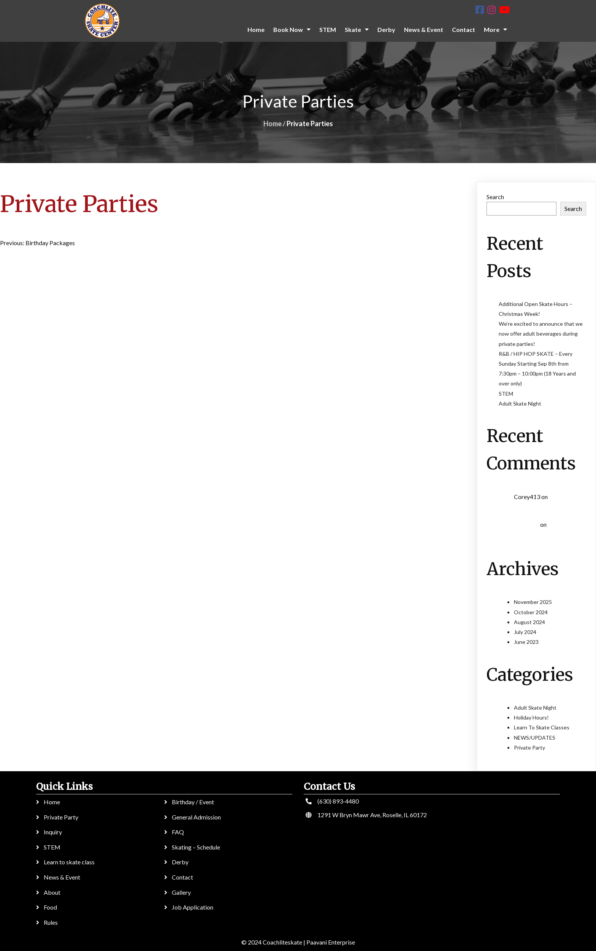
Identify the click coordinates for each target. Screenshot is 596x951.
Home (272, 123)
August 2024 (529, 622)
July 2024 (525, 632)
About (52, 892)
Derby (180, 861)
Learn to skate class (69, 861)
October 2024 (531, 612)
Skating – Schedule (196, 847)
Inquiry (53, 831)
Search (495, 196)
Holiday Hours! (531, 717)
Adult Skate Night (520, 403)
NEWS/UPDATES (534, 737)
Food (50, 907)
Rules (51, 922)
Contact (182, 877)
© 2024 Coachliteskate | (273, 942)
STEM (506, 393)
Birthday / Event (193, 801)
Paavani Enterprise (330, 942)
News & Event (62, 877)
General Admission (196, 817)
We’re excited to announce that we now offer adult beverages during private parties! (541, 333)
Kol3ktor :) (526, 524)
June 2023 (526, 642)
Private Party (529, 747)
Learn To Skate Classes (541, 727)
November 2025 (533, 602)
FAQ (178, 831)
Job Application (192, 907)
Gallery (181, 892)
